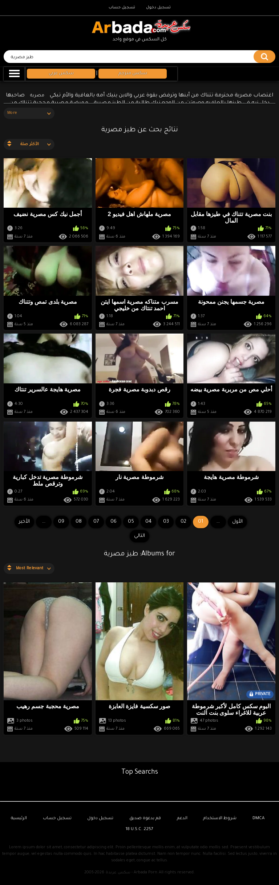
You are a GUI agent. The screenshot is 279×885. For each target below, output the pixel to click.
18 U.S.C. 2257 (139, 829)
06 (113, 522)
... (43, 522)
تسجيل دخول (158, 7)
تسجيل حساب (122, 7)
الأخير (24, 522)
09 (61, 522)
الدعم (182, 818)
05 (131, 522)
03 (166, 522)
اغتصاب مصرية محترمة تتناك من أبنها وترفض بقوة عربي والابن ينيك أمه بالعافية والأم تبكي (161, 96)
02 (183, 522)
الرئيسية (19, 818)
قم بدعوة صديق (145, 818)
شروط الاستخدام (219, 818)
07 (96, 522)
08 (79, 522)
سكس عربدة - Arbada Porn (131, 872)
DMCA (258, 818)
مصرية (37, 95)
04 (148, 522)
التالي (139, 536)
